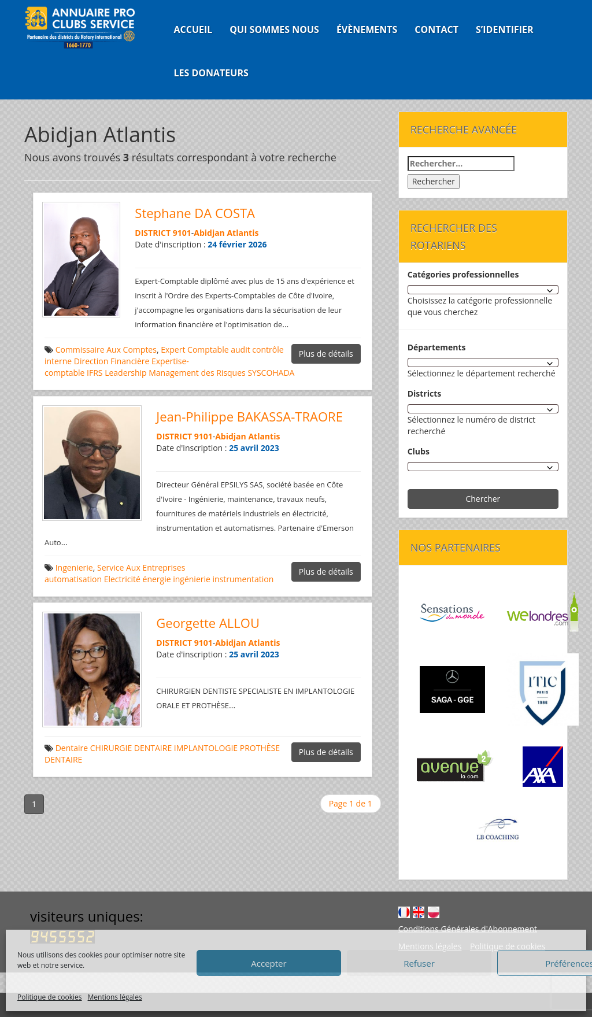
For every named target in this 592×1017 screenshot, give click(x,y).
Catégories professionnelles (463, 274)
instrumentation (243, 579)
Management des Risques (197, 372)
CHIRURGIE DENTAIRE (131, 747)
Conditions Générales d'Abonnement (467, 928)
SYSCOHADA (270, 372)
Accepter (268, 963)
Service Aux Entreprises (141, 567)
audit (240, 349)
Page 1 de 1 (350, 803)
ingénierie (191, 579)
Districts (425, 393)
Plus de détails (326, 353)
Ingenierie (74, 567)
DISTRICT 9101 (163, 232)
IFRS (94, 372)
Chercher (482, 498)
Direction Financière (112, 361)
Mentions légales (115, 997)
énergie (157, 579)
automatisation (73, 579)
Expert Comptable (194, 349)
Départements (437, 347)
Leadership (125, 372)
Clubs (419, 451)
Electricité (122, 579)
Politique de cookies (49, 997)
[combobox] (483, 289)
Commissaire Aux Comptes (106, 349)
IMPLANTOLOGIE (206, 747)
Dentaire (72, 747)
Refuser (419, 963)
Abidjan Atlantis (226, 232)
